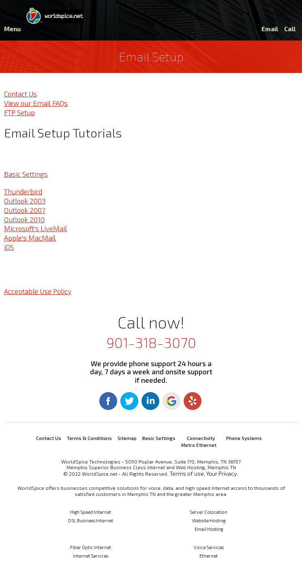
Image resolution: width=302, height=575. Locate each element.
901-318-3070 (151, 342)
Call (290, 28)
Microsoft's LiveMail (35, 228)
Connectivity (201, 438)
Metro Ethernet (198, 445)
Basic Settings (26, 174)
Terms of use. (187, 473)
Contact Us (20, 94)
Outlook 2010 (24, 219)
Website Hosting (208, 520)
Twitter (129, 401)
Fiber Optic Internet (90, 547)
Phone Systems (244, 438)
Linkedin (150, 401)
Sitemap (127, 438)
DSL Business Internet (90, 520)
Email (269, 28)
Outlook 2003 (24, 201)
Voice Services (209, 547)
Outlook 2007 (24, 210)
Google (171, 401)
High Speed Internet (90, 512)
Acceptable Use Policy (37, 291)
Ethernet (208, 555)
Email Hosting (209, 529)
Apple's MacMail (30, 238)
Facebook (108, 401)
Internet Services (90, 555)
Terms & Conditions (89, 438)
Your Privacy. (222, 473)
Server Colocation (208, 512)
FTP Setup (19, 112)
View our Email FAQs (36, 103)
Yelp (192, 401)
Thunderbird (23, 191)
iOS (9, 247)
